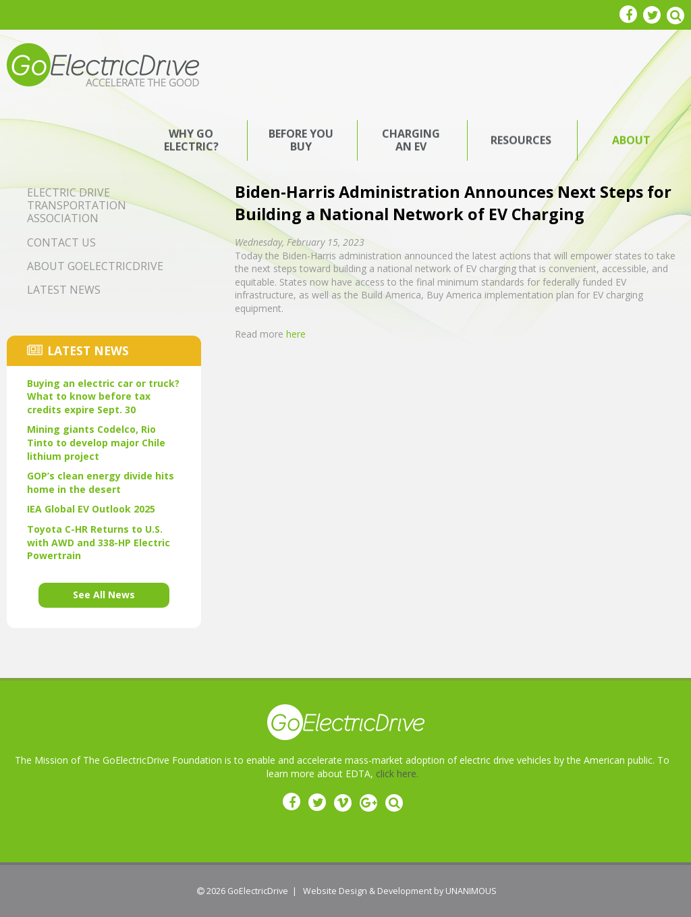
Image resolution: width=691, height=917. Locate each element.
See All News (104, 594)
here (296, 334)
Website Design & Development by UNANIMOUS (400, 891)
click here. (397, 773)
